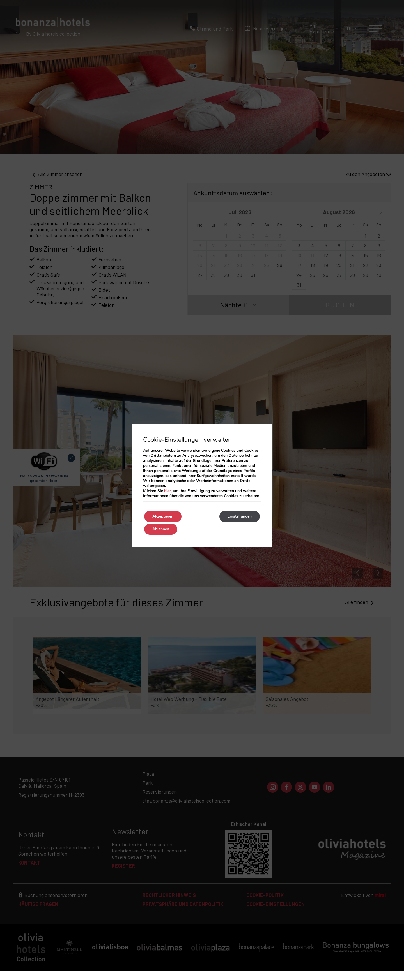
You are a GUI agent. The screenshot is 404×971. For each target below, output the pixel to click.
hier (167, 490)
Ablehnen (161, 529)
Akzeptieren (163, 516)
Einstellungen (239, 516)
